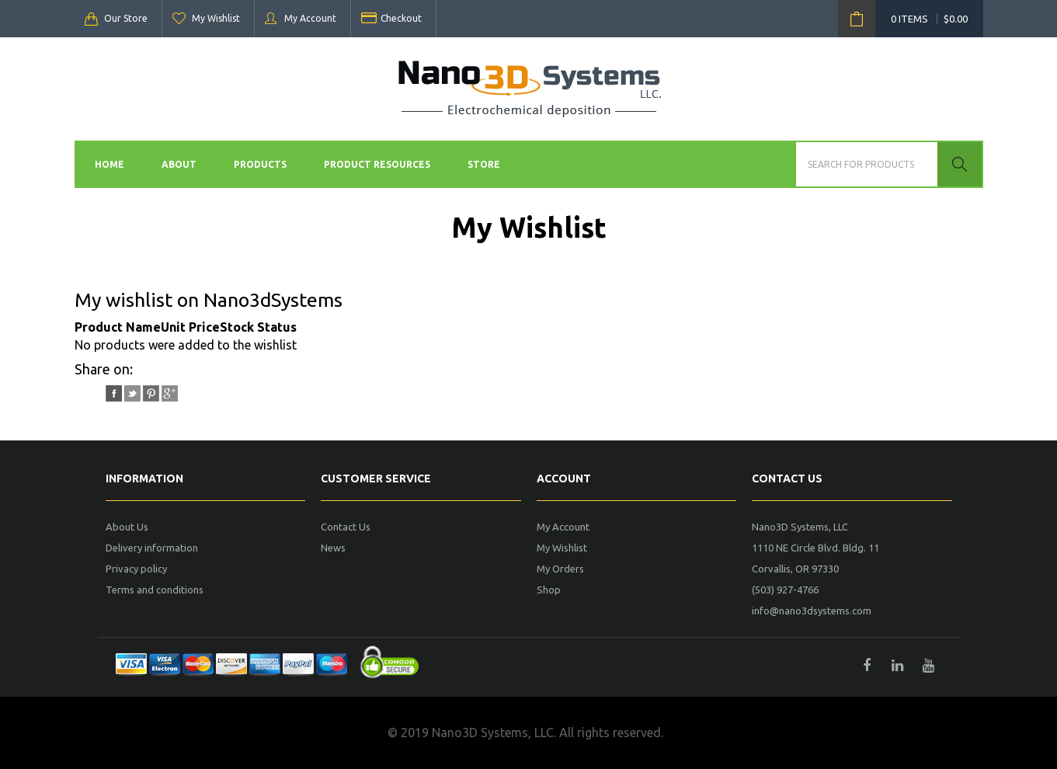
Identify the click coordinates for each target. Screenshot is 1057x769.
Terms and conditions (154, 589)
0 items (929, 18)
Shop (549, 589)
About (179, 164)
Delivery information (152, 547)
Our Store (126, 18)
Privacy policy (136, 568)
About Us (127, 526)
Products (260, 164)
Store (484, 164)
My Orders (560, 568)
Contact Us (345, 526)
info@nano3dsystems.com (811, 610)
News (333, 547)
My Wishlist (216, 18)
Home (109, 164)
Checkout (401, 18)
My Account (310, 18)
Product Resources (377, 164)
